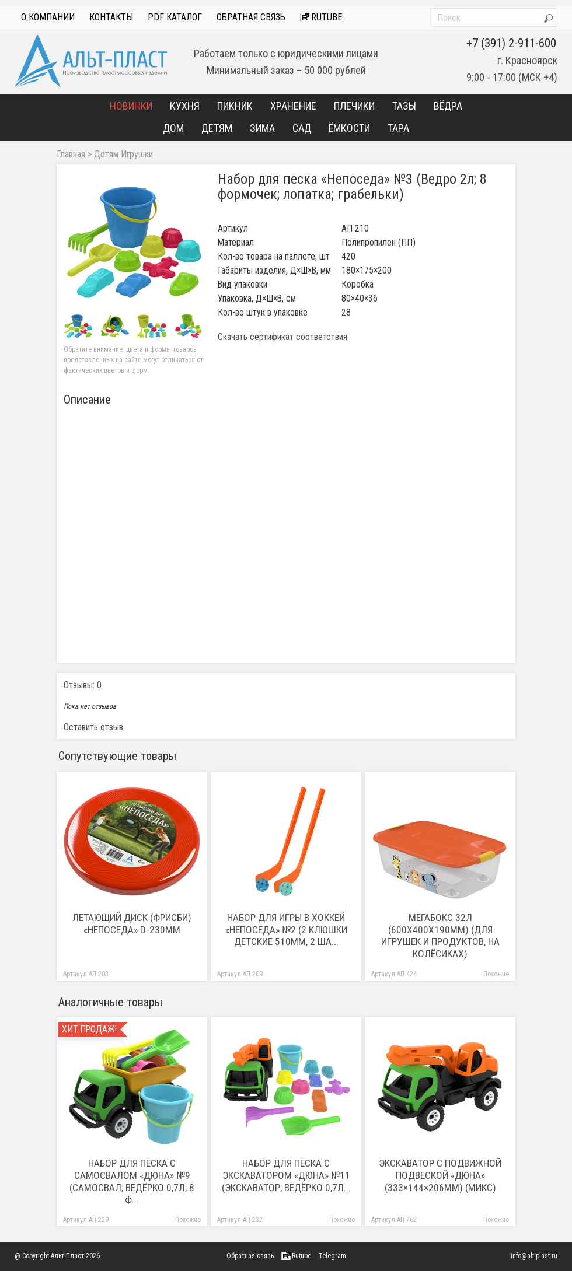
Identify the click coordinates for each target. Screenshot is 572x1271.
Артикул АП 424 (394, 974)
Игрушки (137, 154)
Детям (216, 128)
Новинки (131, 106)
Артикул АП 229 (86, 1220)
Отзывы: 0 (83, 685)
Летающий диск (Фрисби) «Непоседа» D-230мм (131, 924)
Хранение (293, 106)
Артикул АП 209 (240, 974)
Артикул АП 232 (240, 1220)
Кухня (185, 106)
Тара (398, 128)
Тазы (404, 106)
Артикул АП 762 (394, 1220)
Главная (71, 154)
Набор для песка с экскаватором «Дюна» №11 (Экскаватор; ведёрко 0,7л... (286, 1175)
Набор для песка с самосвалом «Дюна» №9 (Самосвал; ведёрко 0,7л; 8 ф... (131, 1181)
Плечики (354, 106)
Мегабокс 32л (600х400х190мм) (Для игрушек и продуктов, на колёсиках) (440, 936)
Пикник (235, 106)
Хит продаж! (89, 1029)
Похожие (496, 974)
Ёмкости (349, 128)
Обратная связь (251, 17)
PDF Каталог (175, 17)
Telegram (332, 1256)
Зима (262, 128)
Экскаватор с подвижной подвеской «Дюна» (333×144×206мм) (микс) (440, 1175)
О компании (48, 17)
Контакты (111, 17)
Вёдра (448, 106)
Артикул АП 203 (86, 974)
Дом (173, 128)
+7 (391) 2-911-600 (511, 43)
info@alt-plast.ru (534, 1256)
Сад (301, 128)
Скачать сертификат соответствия (282, 337)
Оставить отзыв (93, 727)
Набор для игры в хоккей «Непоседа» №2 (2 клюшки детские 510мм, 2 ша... (286, 930)
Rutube (321, 17)
